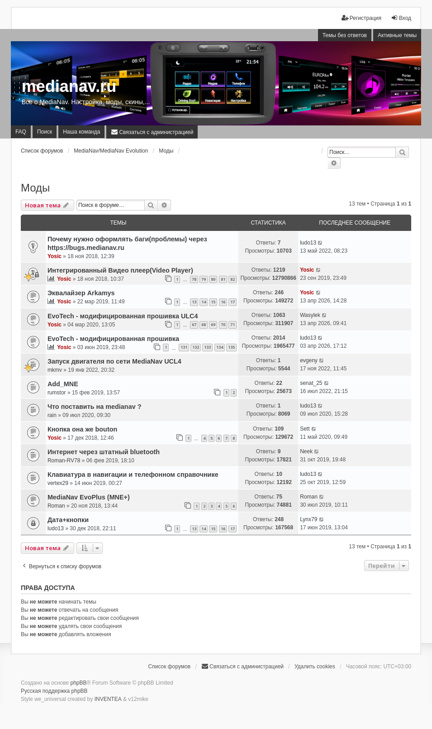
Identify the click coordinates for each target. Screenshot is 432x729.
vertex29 (57, 483)
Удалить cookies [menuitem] (314, 666)
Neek (306, 451)
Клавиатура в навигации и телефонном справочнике (132, 474)
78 (194, 279)
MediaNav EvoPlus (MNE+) (88, 497)
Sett (304, 429)
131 (183, 347)
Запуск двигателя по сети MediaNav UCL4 (114, 361)
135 (231, 347)
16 (223, 302)
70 (223, 324)
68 (203, 324)
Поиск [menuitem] (44, 132)
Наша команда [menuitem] (81, 132)
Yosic (54, 256)
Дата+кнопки (68, 519)
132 (195, 347)
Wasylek (310, 315)
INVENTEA (108, 699)
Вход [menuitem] (401, 17)
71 (232, 324)
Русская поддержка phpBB (54, 691)
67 (194, 324)
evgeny (309, 360)
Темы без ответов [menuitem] (345, 35)
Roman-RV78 (63, 460)
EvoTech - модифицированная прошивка (113, 338)
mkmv (54, 370)
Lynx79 (308, 519)
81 (223, 279)
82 (232, 279)
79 (203, 279)
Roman (56, 506)
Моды (35, 188)
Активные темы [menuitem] (397, 35)
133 (207, 347)
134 (219, 347)
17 (232, 302)
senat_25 (311, 383)
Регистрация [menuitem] (361, 17)
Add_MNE (62, 384)
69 (213, 324)
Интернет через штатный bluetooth (103, 452)
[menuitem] (152, 131)
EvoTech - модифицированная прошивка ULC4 (122, 316)
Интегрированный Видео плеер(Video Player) (120, 270)
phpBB (79, 683)
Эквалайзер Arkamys (81, 293)
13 (194, 302)
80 (213, 279)
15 (213, 302)
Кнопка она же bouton (82, 429)
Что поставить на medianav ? (94, 406)
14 (203, 302)
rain (52, 415)
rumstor (56, 392)
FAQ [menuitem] (20, 132)
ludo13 (308, 243)
